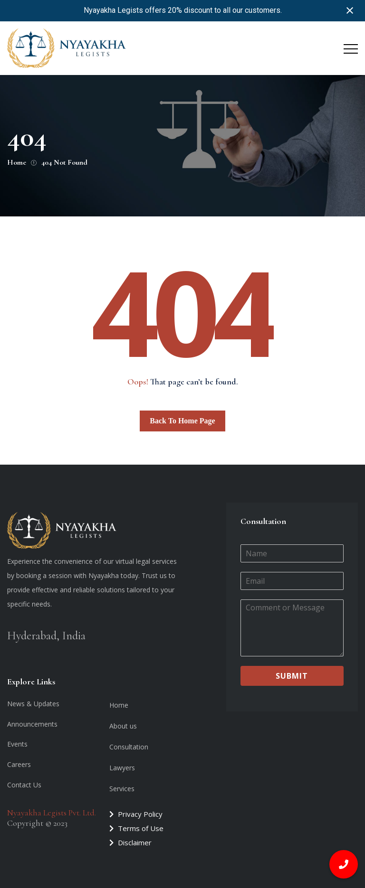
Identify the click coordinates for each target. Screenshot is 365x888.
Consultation (128, 746)
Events (17, 743)
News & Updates (33, 703)
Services (121, 788)
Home (118, 705)
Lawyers (122, 767)
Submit (292, 676)
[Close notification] (349, 10)
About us (123, 725)
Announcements (32, 724)
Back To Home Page (182, 421)
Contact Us (24, 784)
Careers (19, 764)
